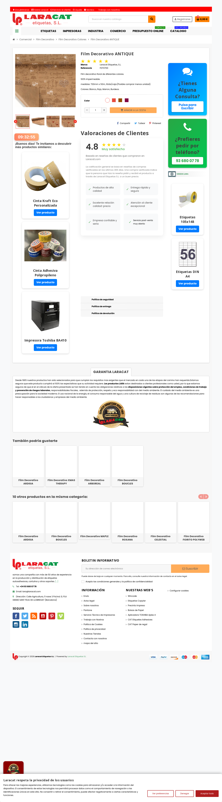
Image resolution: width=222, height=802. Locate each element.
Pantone (88, 610)
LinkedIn (25, 624)
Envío (86, 596)
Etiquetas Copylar (137, 600)
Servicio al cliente (60, 9)
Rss (33, 616)
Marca (84, 64)
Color (87, 100)
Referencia (86, 68)
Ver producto (45, 212)
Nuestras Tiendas (92, 633)
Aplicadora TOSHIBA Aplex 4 (142, 614)
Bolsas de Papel (136, 610)
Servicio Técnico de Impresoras (99, 614)
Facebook (16, 616)
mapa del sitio (91, 643)
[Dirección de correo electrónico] (126, 568)
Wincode (132, 596)
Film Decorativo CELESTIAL (160, 538)
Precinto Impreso (136, 605)
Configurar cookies (179, 590)
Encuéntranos (21, 9)
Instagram (16, 624)
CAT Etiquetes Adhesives (140, 619)
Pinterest (155, 123)
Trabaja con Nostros (94, 619)
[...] (56, 581)
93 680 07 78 (187, 160)
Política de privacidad (94, 629)
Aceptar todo (207, 793)
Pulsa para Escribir (187, 107)
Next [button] (206, 495)
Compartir (123, 123)
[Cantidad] (95, 110)
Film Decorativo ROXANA (127, 538)
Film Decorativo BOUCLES (127, 482)
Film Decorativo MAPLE (94, 536)
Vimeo (60, 616)
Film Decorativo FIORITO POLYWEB (194, 538)
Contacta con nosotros (95, 638)
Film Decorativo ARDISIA (28, 482)
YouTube (43, 616)
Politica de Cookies (93, 624)
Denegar (184, 793)
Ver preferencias (160, 793)
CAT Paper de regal (137, 624)
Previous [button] (200, 495)
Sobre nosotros (91, 605)
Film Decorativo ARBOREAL (94, 482)
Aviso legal (89, 600)
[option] (28, 522)
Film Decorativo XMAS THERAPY (61, 482)
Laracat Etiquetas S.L (77, 656)
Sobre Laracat (39, 9)
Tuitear (139, 123)
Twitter (25, 616)
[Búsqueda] (121, 19)
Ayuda (77, 9)
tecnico (89, 9)
